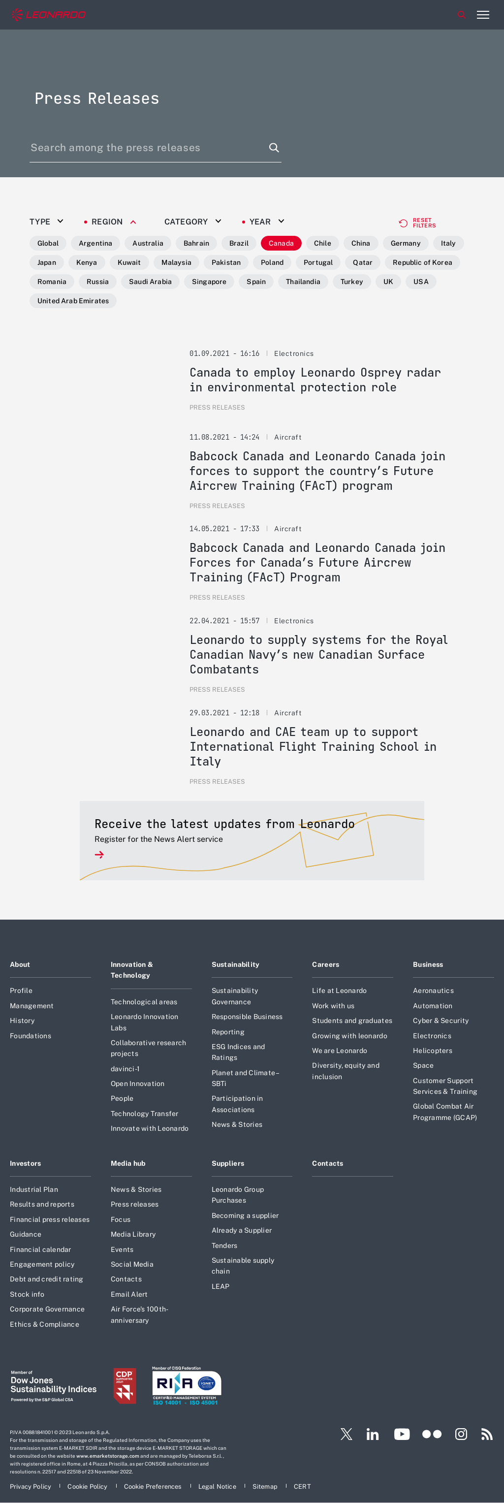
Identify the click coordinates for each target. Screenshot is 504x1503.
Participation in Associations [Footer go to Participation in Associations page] (237, 1103)
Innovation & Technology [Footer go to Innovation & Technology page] (132, 969)
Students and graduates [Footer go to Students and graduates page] (352, 1020)
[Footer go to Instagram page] (461, 1434)
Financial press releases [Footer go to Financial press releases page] (50, 1219)
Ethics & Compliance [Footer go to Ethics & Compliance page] (44, 1324)
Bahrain (196, 243)
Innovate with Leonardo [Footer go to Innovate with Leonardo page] (150, 1128)
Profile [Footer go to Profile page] (21, 990)
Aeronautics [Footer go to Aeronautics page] (433, 990)
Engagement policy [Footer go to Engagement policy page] (42, 1264)
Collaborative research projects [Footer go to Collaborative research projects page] (149, 1048)
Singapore (209, 282)
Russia (98, 282)
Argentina (95, 243)
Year (260, 222)
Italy (448, 243)
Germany (406, 243)
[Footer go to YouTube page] (401, 1434)
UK (388, 282)
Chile (322, 243)
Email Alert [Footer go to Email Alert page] (129, 1294)
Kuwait (129, 262)
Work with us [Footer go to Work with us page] (333, 1006)
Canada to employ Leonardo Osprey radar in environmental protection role (315, 380)
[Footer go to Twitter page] (342, 1434)
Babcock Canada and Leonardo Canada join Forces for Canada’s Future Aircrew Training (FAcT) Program (317, 562)
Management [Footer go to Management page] (32, 1006)
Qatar (363, 262)
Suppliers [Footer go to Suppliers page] (228, 1163)
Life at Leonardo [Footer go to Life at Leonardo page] (339, 990)
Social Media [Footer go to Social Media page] (132, 1264)
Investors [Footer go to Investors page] (25, 1163)
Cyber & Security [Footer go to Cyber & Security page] (441, 1020)
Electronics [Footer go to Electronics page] (432, 1036)
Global (48, 243)
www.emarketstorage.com (107, 1456)
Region (107, 222)
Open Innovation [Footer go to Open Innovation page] (138, 1083)
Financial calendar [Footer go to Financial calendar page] (40, 1249)
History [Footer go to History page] (22, 1020)
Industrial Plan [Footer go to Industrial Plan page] (34, 1189)
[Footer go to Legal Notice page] (218, 1486)
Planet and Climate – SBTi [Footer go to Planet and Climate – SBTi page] (245, 1078)
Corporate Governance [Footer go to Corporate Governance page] (47, 1309)
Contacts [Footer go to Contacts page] (126, 1279)
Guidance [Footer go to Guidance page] (25, 1234)
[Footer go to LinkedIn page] (372, 1434)
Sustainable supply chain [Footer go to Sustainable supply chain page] (243, 1265)
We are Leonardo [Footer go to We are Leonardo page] (339, 1051)
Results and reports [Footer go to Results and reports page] (42, 1204)
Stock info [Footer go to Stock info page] (27, 1294)
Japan (46, 262)
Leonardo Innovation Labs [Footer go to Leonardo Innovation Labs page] (145, 1022)
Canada (281, 243)
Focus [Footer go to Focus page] (120, 1219)
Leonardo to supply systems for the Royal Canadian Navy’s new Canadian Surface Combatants (318, 654)
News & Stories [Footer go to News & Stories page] (237, 1124)
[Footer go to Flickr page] (432, 1434)
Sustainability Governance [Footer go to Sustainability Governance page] (235, 996)
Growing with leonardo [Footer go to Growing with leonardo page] (349, 1036)
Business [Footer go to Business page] (428, 964)
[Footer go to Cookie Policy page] (88, 1486)
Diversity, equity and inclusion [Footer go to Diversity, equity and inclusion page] (345, 1070)
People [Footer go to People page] (122, 1098)
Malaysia (176, 262)
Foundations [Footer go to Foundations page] (30, 1036)
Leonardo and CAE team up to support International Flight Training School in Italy (313, 746)
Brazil (239, 243)
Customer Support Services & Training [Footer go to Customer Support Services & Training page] (445, 1086)
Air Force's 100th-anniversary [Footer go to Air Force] (140, 1314)
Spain (256, 282)
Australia (147, 243)
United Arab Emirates (73, 301)
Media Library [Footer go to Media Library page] (133, 1234)
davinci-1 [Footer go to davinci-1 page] (125, 1069)
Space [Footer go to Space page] (423, 1065)
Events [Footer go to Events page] (122, 1249)
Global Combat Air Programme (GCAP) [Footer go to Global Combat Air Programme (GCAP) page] (445, 1111)
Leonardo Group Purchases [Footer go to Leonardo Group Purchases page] (238, 1194)
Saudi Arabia (150, 282)
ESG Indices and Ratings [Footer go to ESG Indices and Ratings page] (238, 1052)
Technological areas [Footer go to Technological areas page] (144, 1002)
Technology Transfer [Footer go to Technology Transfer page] (145, 1114)
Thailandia (303, 282)
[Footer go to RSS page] (487, 1434)
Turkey (352, 282)
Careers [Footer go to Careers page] (325, 964)
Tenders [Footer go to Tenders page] (225, 1245)
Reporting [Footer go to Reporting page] (228, 1032)
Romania (51, 282)
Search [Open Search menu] (462, 14)
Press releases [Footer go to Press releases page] (135, 1204)
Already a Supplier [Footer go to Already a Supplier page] (242, 1230)
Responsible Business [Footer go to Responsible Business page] (247, 1017)
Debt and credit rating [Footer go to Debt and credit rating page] (47, 1279)
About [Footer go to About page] (20, 964)
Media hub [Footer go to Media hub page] (128, 1163)
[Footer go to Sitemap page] (265, 1486)
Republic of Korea (422, 262)
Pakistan (226, 262)
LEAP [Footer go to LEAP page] (221, 1286)
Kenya (86, 262)
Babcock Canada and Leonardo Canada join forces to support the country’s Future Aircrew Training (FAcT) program (317, 470)
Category (186, 222)
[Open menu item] (483, 14)
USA (420, 282)
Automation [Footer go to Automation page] (433, 1006)
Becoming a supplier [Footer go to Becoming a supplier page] (245, 1215)
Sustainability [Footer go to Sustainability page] (236, 964)
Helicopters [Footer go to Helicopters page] (432, 1051)
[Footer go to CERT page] (302, 1486)
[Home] (49, 15)
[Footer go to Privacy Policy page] (31, 1486)
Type (40, 222)
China (361, 243)
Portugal (318, 262)
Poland (272, 262)
